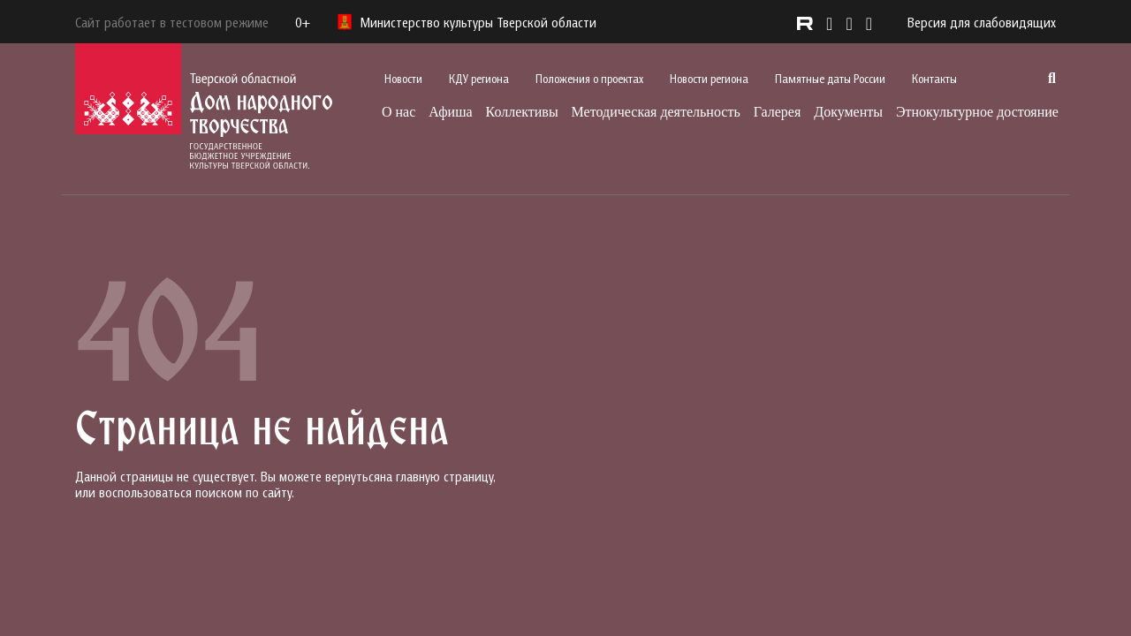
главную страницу (444, 476)
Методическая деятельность (656, 111)
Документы (848, 111)
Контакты (934, 79)
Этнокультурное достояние (977, 111)
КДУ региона (479, 79)
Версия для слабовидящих (981, 22)
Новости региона (709, 79)
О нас (398, 111)
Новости (403, 79)
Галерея (777, 111)
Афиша (450, 111)
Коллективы (522, 111)
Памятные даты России (830, 79)
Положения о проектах (589, 79)
